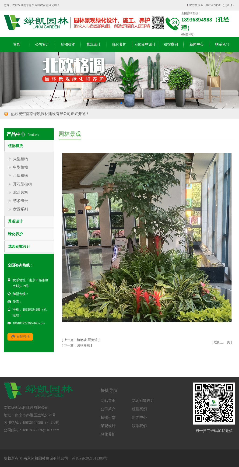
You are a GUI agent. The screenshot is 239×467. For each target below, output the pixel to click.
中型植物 (20, 167)
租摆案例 (139, 409)
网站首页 (108, 400)
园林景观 (83, 345)
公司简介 (108, 409)
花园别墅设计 (19, 247)
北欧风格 (20, 192)
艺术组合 (20, 201)
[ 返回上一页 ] (222, 342)
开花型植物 (22, 184)
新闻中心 (139, 417)
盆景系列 (20, 209)
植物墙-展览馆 (87, 340)
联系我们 (139, 426)
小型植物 (20, 176)
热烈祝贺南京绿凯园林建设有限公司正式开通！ (50, 114)
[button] (114, 103)
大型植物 (20, 159)
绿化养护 (15, 234)
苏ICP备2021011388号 (89, 458)
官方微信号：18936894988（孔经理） (211, 5)
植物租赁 (15, 146)
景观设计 (15, 221)
